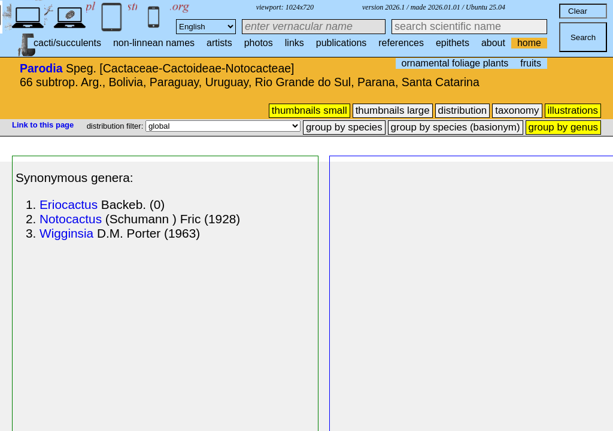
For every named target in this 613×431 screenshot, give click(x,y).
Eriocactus (69, 204)
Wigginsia (66, 233)
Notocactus (71, 219)
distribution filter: (116, 126)
